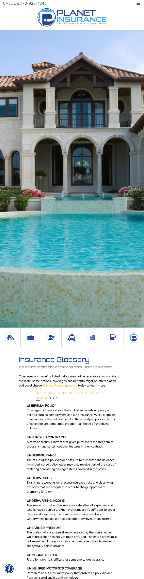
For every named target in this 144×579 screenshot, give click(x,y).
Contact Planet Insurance (60, 385)
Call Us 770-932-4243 (25, 3)
